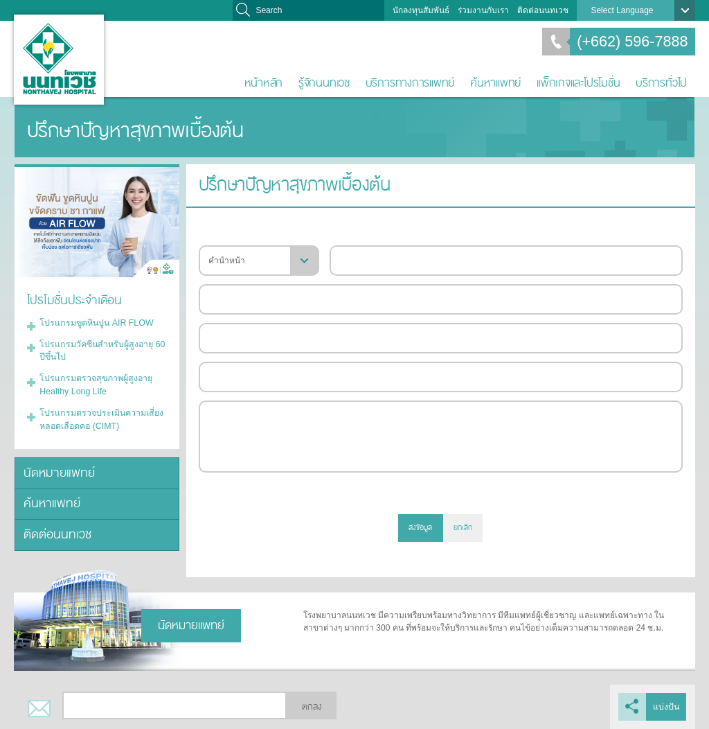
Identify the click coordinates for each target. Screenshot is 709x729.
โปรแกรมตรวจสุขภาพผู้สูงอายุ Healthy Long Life (93, 382)
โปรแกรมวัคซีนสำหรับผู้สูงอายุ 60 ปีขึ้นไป (99, 348)
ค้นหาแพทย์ (495, 82)
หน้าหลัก (263, 82)
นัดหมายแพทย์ (57, 467)
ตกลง (311, 707)
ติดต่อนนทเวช (542, 10)
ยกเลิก (463, 528)
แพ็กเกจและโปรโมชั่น (578, 82)
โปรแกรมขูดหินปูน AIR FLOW (94, 321)
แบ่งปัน (667, 707)
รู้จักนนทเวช (324, 82)
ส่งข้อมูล (420, 528)
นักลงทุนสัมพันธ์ (421, 10)
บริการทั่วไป (661, 82)
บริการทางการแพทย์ (410, 82)
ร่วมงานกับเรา (483, 10)
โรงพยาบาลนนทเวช (59, 59)
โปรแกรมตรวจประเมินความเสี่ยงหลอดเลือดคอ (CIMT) (98, 415)
